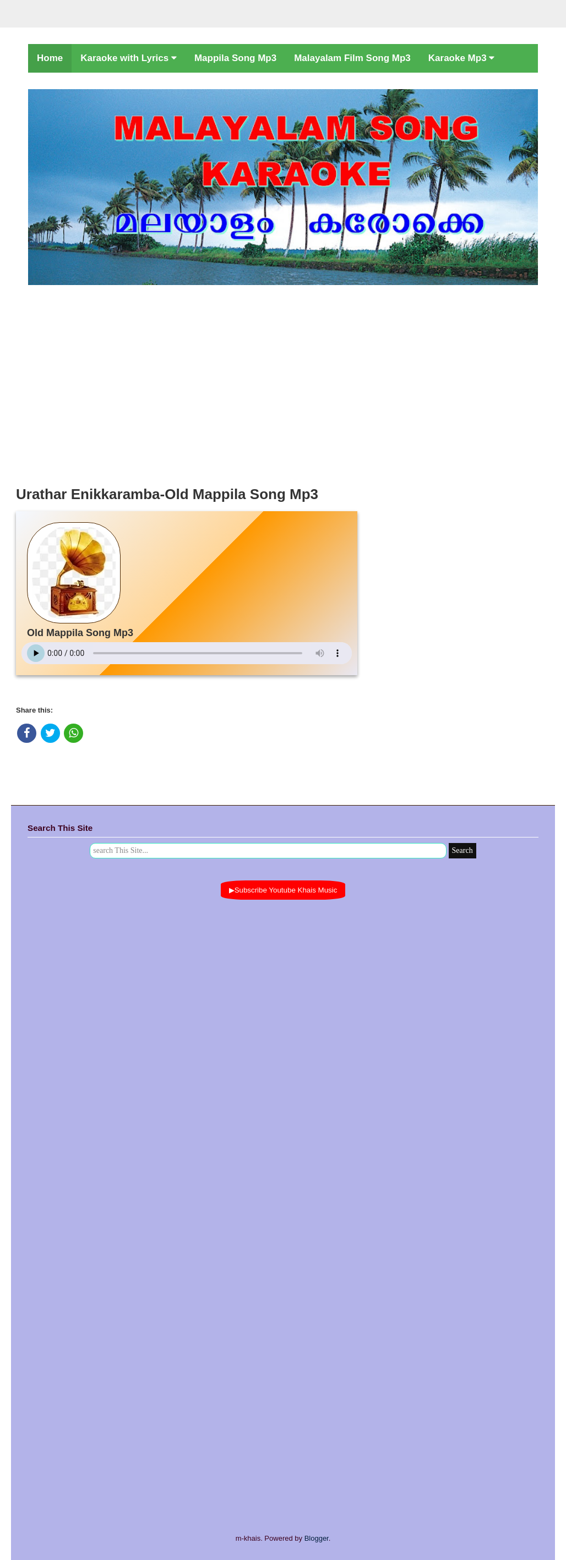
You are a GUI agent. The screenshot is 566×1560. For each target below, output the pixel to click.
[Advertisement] (283, 382)
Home (50, 58)
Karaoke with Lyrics (128, 58)
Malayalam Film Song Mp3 (352, 58)
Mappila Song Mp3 (235, 58)
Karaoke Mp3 (461, 58)
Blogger (316, 1538)
